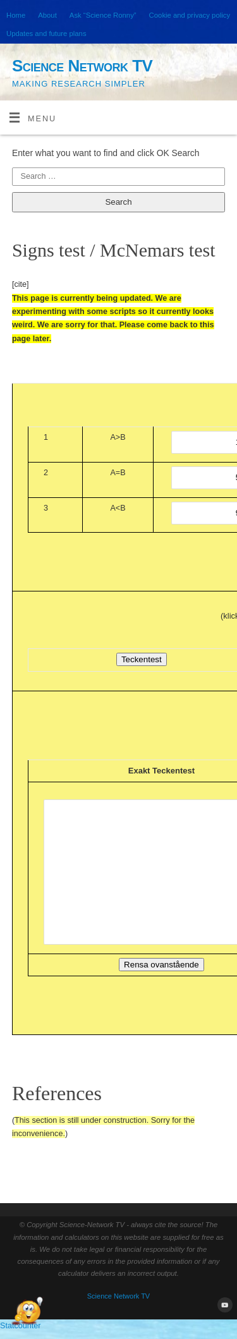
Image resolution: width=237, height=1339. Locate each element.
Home (15, 15)
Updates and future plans (46, 33)
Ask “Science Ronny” (103, 15)
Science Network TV (82, 65)
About (47, 15)
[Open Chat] (27, 1312)
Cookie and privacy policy (189, 15)
